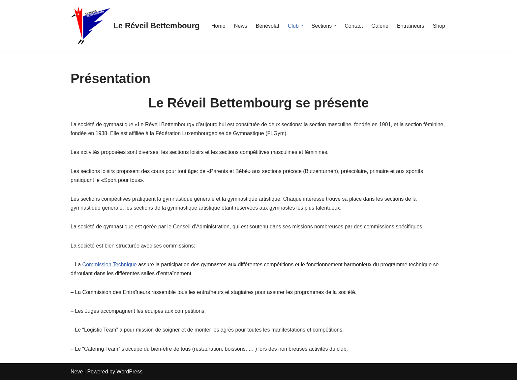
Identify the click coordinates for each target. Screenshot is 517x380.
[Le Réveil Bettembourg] (135, 25)
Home (218, 26)
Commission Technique (109, 264)
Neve (77, 371)
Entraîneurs (410, 26)
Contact (354, 26)
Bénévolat (267, 26)
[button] (301, 25)
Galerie (379, 26)
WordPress (129, 371)
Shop (439, 26)
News (240, 26)
